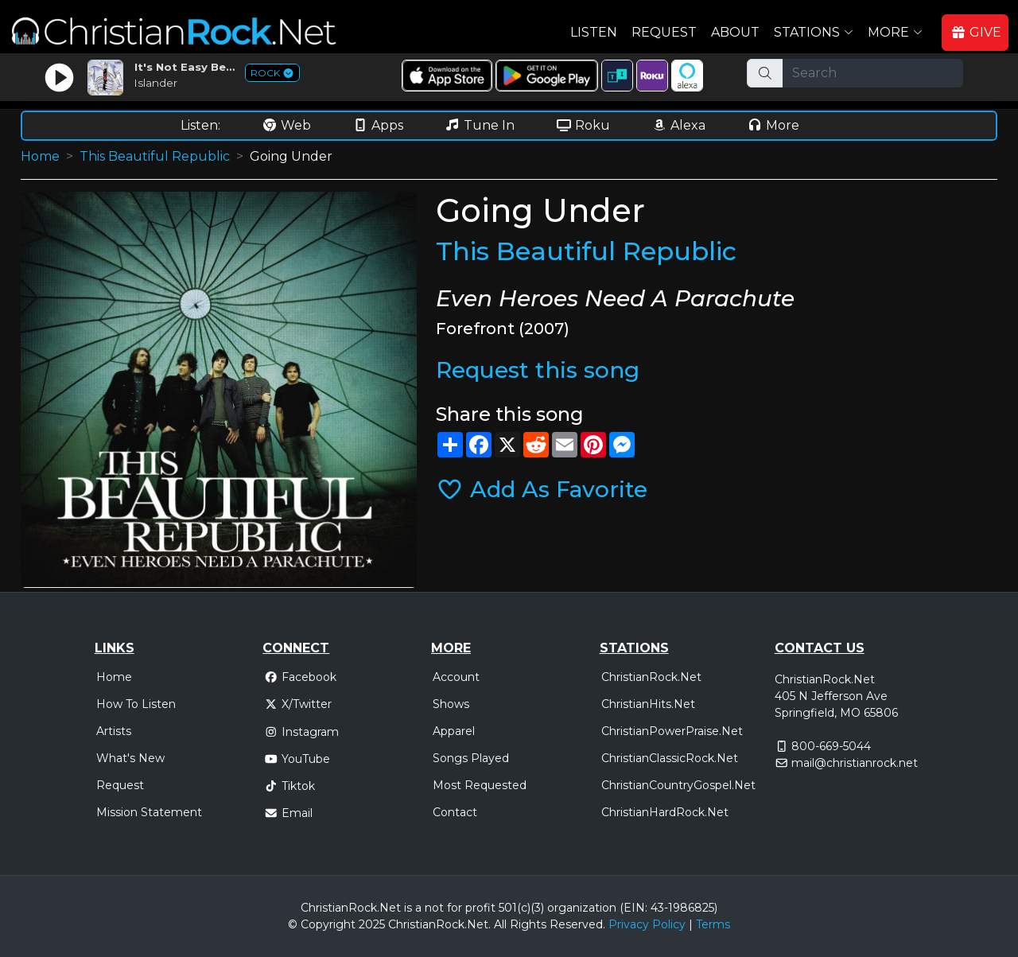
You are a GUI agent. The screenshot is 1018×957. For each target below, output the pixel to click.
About (735, 32)
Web (286, 125)
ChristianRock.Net (651, 677)
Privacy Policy (647, 924)
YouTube (297, 758)
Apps (377, 125)
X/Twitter (298, 704)
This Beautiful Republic (155, 156)
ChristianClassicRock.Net (669, 758)
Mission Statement (149, 812)
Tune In (480, 125)
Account (456, 677)
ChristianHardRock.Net (665, 812)
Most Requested (479, 785)
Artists (113, 731)
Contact (455, 812)
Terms (713, 924)
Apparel (454, 731)
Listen (593, 32)
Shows (451, 704)
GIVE (975, 32)
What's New (130, 758)
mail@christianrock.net (854, 763)
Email (288, 813)
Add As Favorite (541, 489)
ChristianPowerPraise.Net (672, 731)
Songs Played (471, 758)
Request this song (537, 369)
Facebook (300, 677)
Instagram (301, 731)
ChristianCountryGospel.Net (678, 785)
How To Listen (136, 704)
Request (664, 32)
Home (40, 156)
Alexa (678, 125)
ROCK (272, 73)
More (773, 125)
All (500, 924)
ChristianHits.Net (648, 704)
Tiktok (289, 786)
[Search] (873, 73)
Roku (583, 125)
